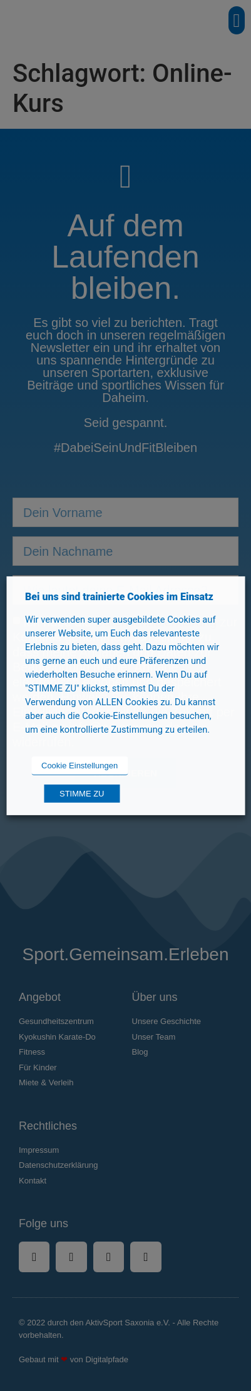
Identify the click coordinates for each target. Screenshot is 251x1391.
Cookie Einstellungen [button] (79, 765)
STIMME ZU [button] (82, 793)
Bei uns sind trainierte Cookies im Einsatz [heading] (119, 596)
